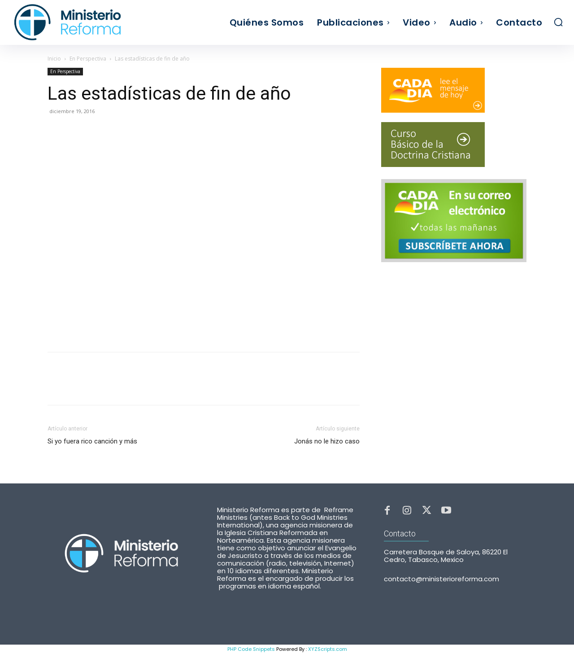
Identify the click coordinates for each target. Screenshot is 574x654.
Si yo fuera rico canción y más (92, 441)
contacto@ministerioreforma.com (441, 583)
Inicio (54, 58)
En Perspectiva (88, 58)
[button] (558, 22)
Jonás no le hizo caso (327, 441)
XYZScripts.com (327, 649)
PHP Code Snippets (251, 649)
